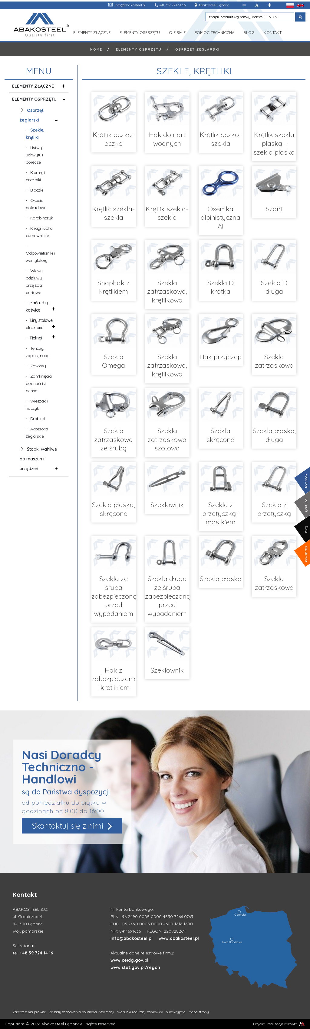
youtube (306, 505)
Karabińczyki (42, 218)
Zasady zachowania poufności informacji (81, 1012)
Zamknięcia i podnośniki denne (39, 383)
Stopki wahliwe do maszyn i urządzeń (38, 459)
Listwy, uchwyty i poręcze (34, 155)
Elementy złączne (91, 32)
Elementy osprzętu (140, 32)
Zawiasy (38, 366)
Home (96, 49)
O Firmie (177, 32)
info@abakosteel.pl (130, 5)
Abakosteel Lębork (213, 5)
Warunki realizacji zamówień (140, 1012)
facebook (306, 481)
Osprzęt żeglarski (197, 49)
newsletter (306, 554)
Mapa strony (199, 1012)
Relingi (36, 338)
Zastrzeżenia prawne (29, 1012)
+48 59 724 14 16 (172, 5)
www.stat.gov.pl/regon (135, 967)
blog (306, 529)
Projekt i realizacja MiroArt (279, 1023)
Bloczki (36, 190)
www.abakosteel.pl (179, 938)
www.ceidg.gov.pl (129, 960)
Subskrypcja (176, 1012)
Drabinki (37, 418)
